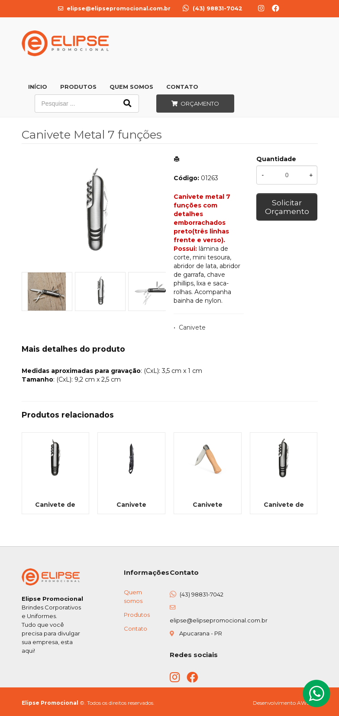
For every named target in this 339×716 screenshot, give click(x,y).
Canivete (192, 327)
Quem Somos (131, 86)
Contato (182, 86)
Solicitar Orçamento (287, 207)
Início (37, 86)
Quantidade (276, 159)
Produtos (78, 86)
